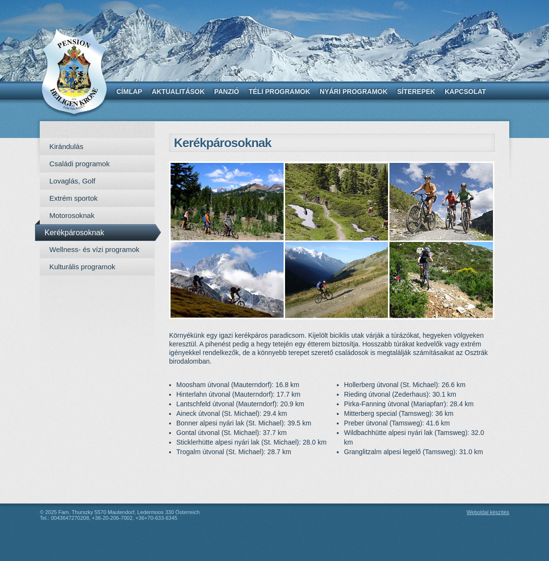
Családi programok (79, 164)
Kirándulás (66, 146)
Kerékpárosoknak (74, 233)
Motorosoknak (71, 215)
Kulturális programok (82, 267)
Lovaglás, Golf (72, 181)
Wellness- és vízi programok (94, 249)
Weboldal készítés (488, 512)
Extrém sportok (73, 198)
